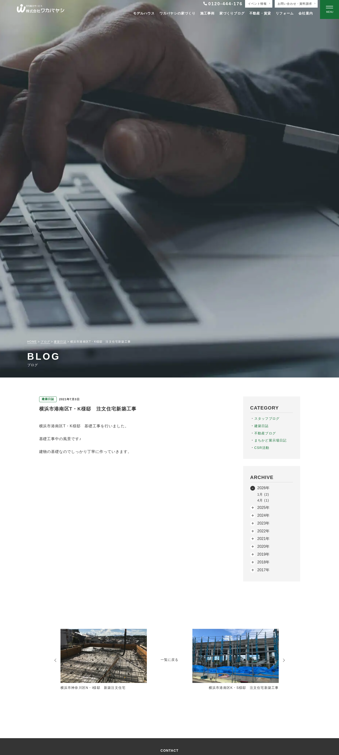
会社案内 (305, 13)
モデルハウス (144, 13)
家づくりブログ (232, 13)
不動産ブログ (265, 433)
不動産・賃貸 (260, 13)
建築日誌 (261, 426)
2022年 (263, 531)
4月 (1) (263, 500)
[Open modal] (329, 9)
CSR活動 (261, 448)
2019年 (263, 554)
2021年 (263, 539)
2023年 (263, 523)
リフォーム (285, 13)
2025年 (263, 508)
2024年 (263, 515)
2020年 (263, 546)
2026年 (263, 488)
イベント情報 (257, 3)
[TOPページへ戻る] (40, 9)
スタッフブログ (266, 418)
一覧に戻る (170, 660)
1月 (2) (263, 494)
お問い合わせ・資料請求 (295, 3)
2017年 (263, 570)
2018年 (263, 562)
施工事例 (207, 13)
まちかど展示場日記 (270, 440)
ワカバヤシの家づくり (177, 13)
